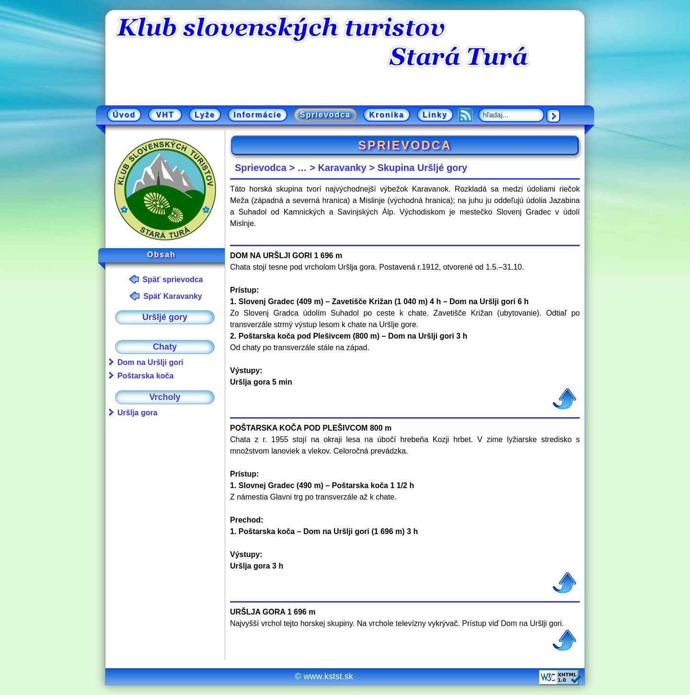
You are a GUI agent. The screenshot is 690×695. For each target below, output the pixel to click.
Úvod (124, 115)
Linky (435, 115)
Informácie (257, 115)
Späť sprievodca (173, 279)
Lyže (205, 115)
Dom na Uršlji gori (150, 362)
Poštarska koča (145, 376)
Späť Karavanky (172, 296)
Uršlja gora (137, 413)
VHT (165, 115)
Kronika (386, 115)
